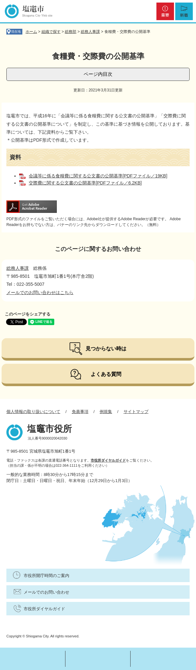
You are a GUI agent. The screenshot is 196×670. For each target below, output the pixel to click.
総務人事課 (90, 31)
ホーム (31, 31)
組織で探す (51, 31)
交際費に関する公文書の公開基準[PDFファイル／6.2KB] (85, 182)
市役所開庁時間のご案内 (46, 575)
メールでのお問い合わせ (46, 592)
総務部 (70, 31)
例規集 (106, 411)
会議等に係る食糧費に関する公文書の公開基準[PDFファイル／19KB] (98, 175)
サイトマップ (136, 411)
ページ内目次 (98, 74)
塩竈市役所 (49, 429)
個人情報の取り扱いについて (33, 411)
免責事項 (80, 411)
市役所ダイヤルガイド (108, 460)
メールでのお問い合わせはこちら (39, 292)
